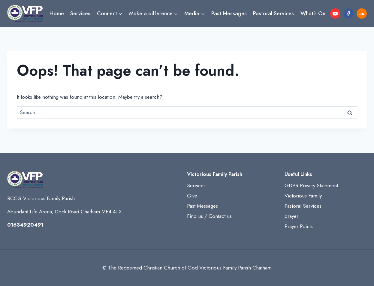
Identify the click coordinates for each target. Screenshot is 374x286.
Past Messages (229, 13)
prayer (291, 216)
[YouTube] (335, 13)
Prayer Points (299, 226)
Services (80, 13)
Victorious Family (303, 195)
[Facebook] (348, 13)
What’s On (312, 13)
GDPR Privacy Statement (311, 185)
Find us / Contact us (209, 216)
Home (57, 13)
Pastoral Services (273, 13)
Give (192, 195)
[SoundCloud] (362, 13)
